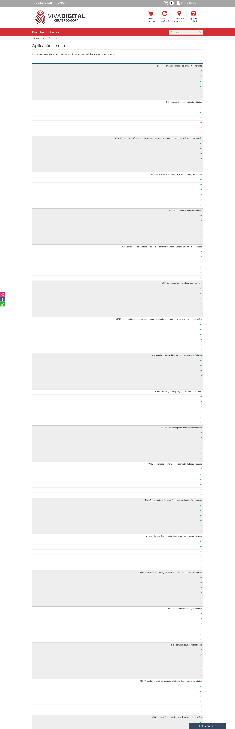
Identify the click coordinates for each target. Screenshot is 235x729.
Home (36, 38)
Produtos (39, 32)
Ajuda (54, 32)
